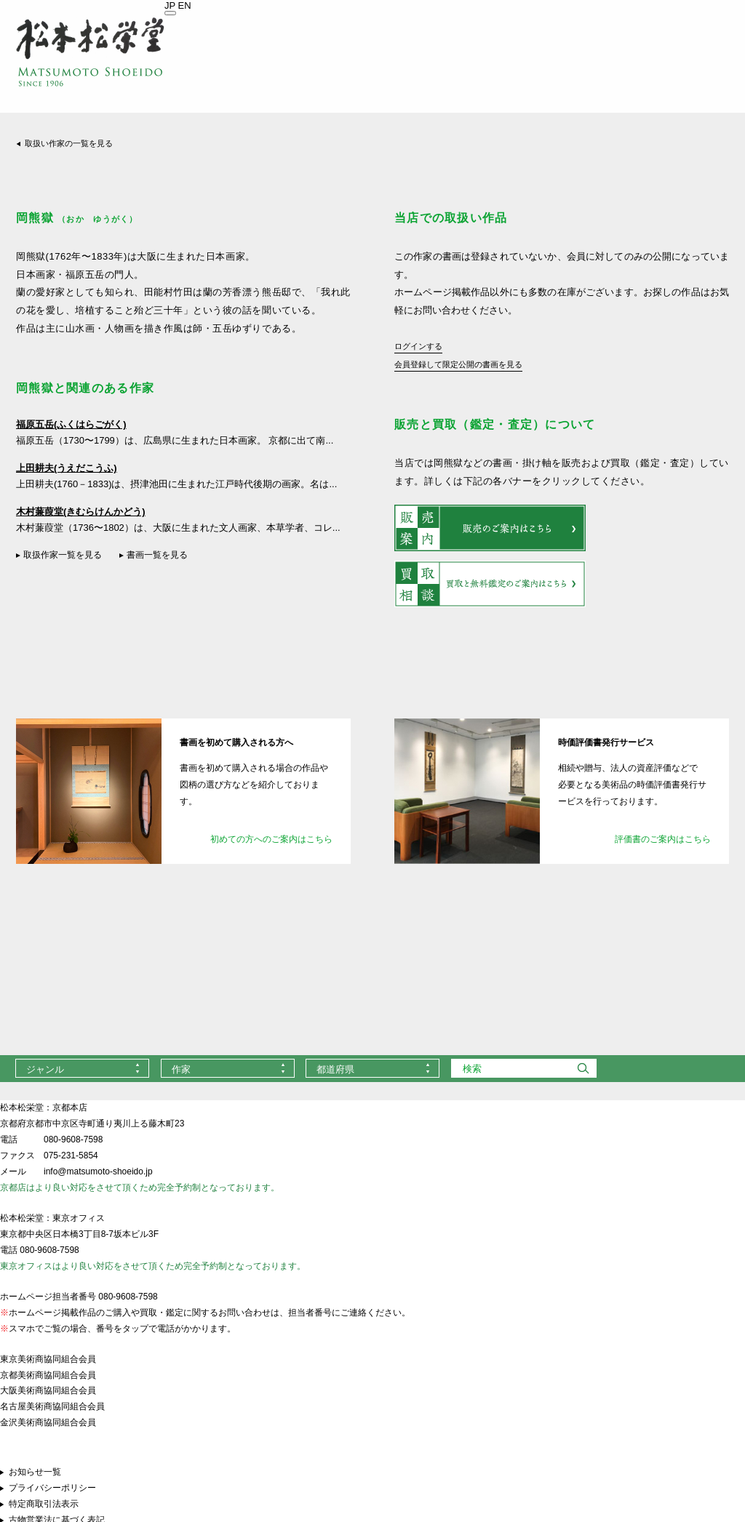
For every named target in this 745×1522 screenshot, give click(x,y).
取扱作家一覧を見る (62, 555)
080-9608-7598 (73, 1139)
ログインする (418, 346)
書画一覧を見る (157, 555)
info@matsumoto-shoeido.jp (98, 1171)
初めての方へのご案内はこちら (271, 839)
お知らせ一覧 (35, 1472)
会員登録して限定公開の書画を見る (458, 364)
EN (184, 5)
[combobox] (82, 1068)
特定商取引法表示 (44, 1504)
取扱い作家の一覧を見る (69, 143)
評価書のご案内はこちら (663, 839)
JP (169, 5)
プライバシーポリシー (52, 1488)
